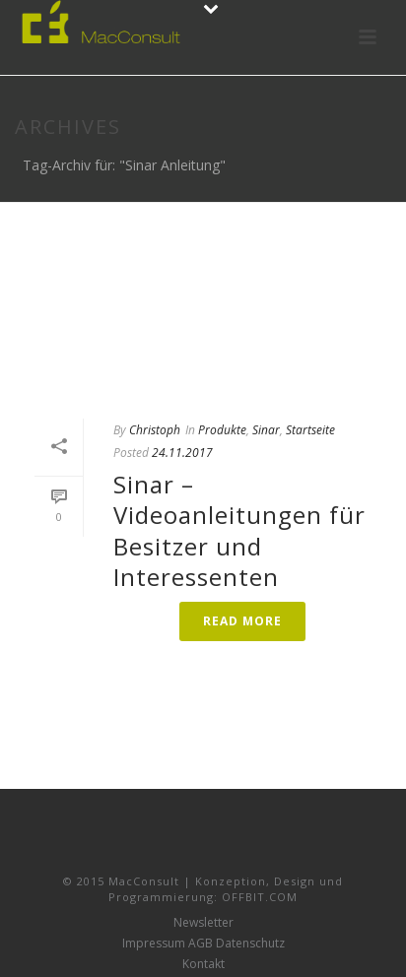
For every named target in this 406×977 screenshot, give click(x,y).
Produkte (222, 430)
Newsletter (203, 923)
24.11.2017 (182, 452)
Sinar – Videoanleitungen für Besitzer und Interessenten (239, 530)
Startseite (310, 430)
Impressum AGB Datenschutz (203, 943)
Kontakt (203, 964)
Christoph (154, 430)
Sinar (266, 430)
